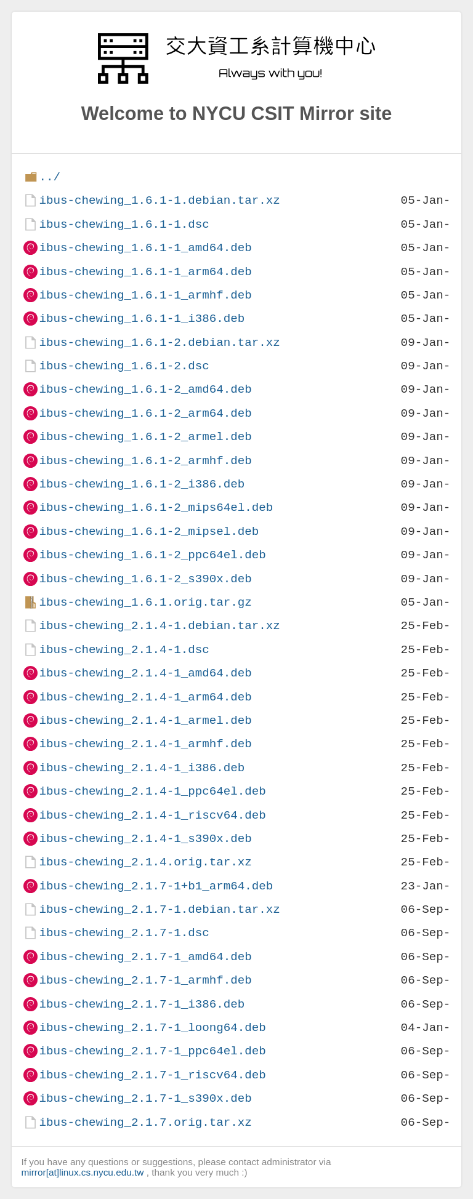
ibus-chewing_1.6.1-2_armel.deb (145, 436)
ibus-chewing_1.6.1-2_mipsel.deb (149, 531)
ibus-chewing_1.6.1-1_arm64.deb (145, 271)
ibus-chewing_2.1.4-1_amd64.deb (145, 673)
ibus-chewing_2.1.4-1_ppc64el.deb (152, 791)
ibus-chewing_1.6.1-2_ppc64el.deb (152, 555)
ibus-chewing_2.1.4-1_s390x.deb (145, 838)
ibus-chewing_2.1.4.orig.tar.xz (145, 862)
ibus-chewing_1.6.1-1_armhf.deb (145, 295)
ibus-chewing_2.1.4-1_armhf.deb (145, 744)
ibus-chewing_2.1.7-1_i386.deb (142, 1004)
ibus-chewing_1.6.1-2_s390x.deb (145, 579)
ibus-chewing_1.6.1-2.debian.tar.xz (159, 342)
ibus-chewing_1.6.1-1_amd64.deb (145, 247)
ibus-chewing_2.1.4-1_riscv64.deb (152, 815)
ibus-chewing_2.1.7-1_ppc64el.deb (152, 1051)
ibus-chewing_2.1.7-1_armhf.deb (145, 980)
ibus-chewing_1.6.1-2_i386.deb (142, 484)
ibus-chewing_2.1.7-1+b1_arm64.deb (156, 886)
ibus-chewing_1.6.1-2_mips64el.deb (156, 507)
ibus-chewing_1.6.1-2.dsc (124, 366)
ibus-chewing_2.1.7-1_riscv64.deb (152, 1075)
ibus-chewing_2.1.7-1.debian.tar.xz (159, 909)
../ (49, 177)
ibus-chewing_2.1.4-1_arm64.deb (145, 697)
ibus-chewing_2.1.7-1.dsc (124, 932)
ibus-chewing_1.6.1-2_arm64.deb (145, 413)
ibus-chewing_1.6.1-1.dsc (124, 224)
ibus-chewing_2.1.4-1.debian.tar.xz (159, 625)
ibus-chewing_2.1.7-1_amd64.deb (145, 956)
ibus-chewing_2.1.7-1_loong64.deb (152, 1027)
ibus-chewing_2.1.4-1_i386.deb (142, 768)
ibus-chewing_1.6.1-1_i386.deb (142, 318)
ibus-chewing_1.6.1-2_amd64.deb (145, 389)
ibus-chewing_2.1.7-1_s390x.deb (145, 1098)
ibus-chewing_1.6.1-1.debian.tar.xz (159, 200)
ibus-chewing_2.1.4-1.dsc (124, 649)
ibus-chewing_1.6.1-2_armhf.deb (145, 460)
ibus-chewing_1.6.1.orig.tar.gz (145, 602)
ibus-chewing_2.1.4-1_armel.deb (145, 720)
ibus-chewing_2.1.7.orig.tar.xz (145, 1122)
